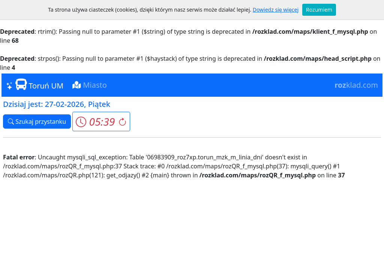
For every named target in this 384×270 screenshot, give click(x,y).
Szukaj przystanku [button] (37, 121)
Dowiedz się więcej (275, 9)
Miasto (89, 85)
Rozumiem (319, 9)
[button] (101, 121)
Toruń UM (34, 85)
